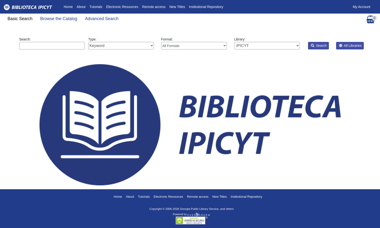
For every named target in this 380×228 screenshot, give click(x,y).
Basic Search (20, 18)
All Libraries (350, 45)
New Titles (177, 7)
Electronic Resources (122, 7)
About (81, 7)
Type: (121, 43)
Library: (267, 43)
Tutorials (95, 7)
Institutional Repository (206, 7)
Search (319, 45)
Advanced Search (102, 18)
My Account (361, 7)
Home (69, 6)
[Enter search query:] (52, 45)
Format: (194, 43)
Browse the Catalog (58, 18)
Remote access (153, 7)
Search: (52, 43)
